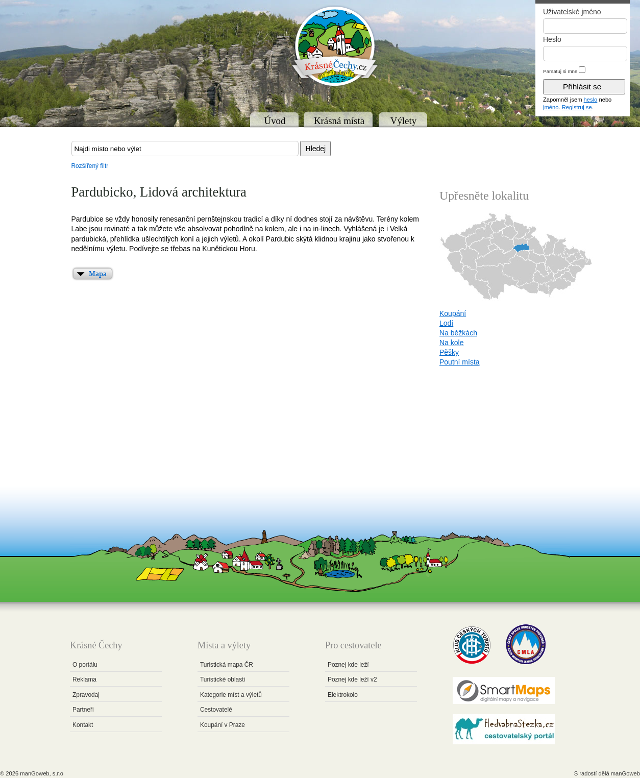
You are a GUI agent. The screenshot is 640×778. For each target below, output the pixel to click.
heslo (591, 99)
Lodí (446, 323)
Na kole (451, 342)
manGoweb (625, 773)
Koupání (452, 313)
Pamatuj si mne (560, 71)
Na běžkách (458, 333)
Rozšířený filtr (90, 165)
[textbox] (185, 148)
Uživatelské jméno (572, 12)
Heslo (552, 39)
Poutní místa (459, 362)
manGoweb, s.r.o (41, 773)
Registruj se (577, 107)
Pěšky (449, 352)
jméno (550, 107)
